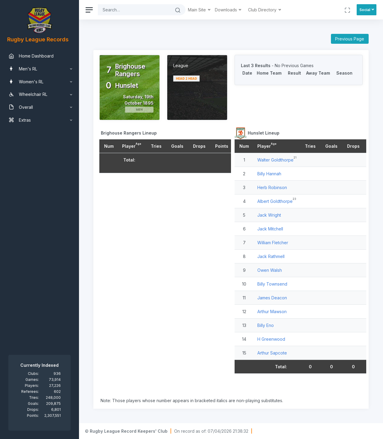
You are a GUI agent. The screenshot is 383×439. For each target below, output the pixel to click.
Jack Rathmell (271, 256)
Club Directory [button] (263, 9)
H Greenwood (271, 339)
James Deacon (272, 297)
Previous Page (349, 38)
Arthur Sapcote (272, 352)
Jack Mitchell (270, 228)
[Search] (134, 9)
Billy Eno (265, 325)
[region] (39, 219)
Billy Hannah (269, 173)
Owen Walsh (269, 270)
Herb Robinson (272, 187)
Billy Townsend (272, 283)
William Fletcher (272, 242)
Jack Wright (269, 215)
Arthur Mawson (272, 311)
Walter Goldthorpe (275, 159)
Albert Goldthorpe (275, 201)
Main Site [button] (197, 9)
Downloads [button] (226, 9)
